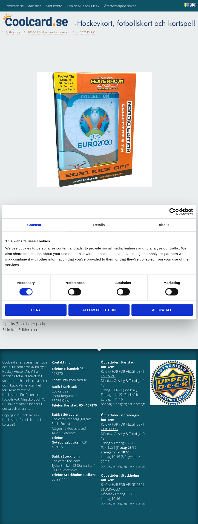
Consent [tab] (34, 225)
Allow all (162, 310)
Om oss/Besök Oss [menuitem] (82, 6)
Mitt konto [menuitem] (54, 6)
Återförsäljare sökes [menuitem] (120, 6)
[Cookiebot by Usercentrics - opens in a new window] (172, 211)
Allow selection (99, 310)
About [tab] (164, 225)
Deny (36, 310)
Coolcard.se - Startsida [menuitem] (23, 6)
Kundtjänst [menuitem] (112, 17)
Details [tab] (99, 225)
